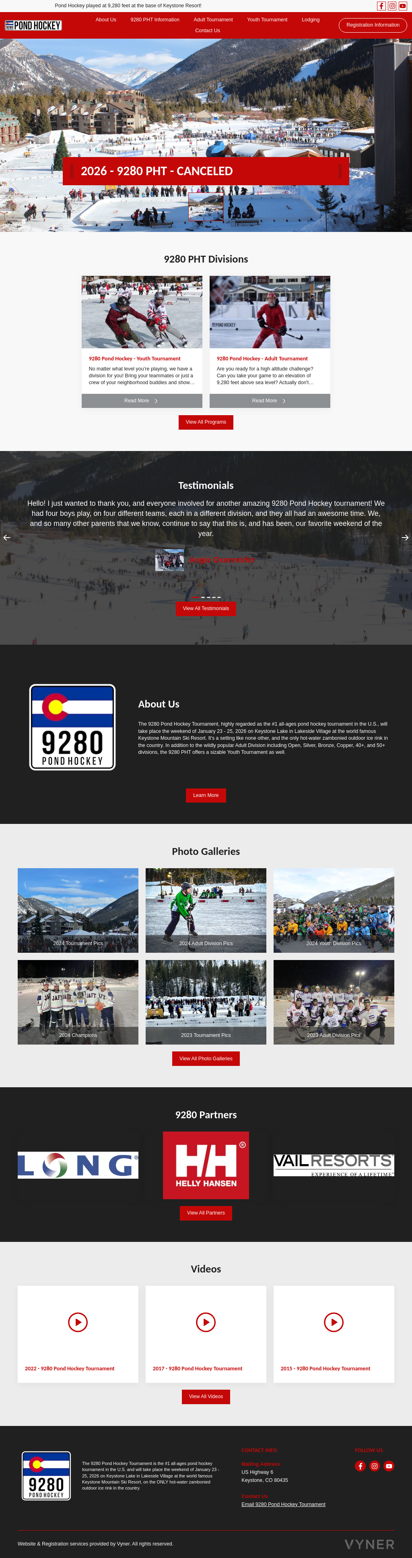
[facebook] (381, 6)
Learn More (206, 795)
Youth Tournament (267, 20)
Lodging (310, 20)
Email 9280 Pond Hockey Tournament (283, 1504)
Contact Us (207, 30)
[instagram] (392, 6)
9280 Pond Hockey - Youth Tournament (135, 358)
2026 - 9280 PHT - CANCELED (157, 171)
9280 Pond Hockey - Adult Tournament (262, 358)
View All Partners (206, 1213)
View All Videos (206, 1396)
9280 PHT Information (154, 20)
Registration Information (373, 25)
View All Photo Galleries (206, 1058)
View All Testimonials (206, 608)
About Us (106, 20)
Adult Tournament (213, 20)
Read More (142, 401)
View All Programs (206, 422)
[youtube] (403, 6)
